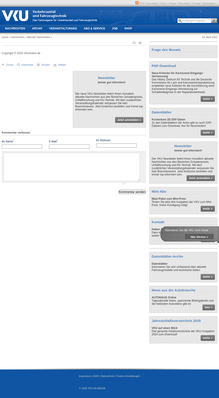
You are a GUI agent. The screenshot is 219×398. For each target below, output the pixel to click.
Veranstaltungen (63, 28)
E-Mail (53, 141)
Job (115, 28)
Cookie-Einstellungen (128, 376)
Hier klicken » (199, 237)
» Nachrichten (17, 37)
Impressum (85, 376)
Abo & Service (94, 28)
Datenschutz (107, 376)
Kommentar (27, 65)
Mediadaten (209, 3)
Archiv (37, 28)
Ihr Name (8, 141)
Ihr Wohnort (103, 140)
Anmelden (152, 3)
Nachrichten (15, 28)
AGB (95, 376)
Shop (128, 28)
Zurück (10, 65)
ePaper (172, 3)
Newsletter (184, 3)
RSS (140, 3)
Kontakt (196, 3)
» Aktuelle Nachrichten (37, 37)
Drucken (46, 65)
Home (163, 3)
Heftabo (62, 65)
